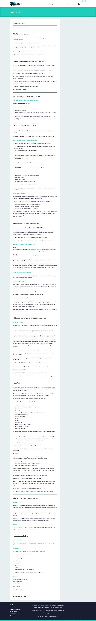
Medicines (26, 4)
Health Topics (51, 4)
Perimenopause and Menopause (67, 4)
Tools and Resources (38, 4)
